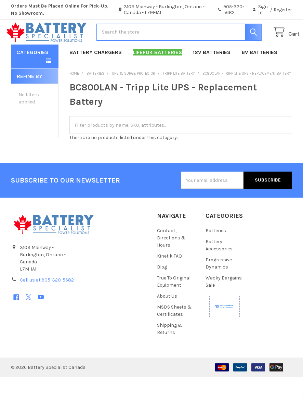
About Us (167, 318)
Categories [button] (32, 74)
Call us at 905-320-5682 (47, 302)
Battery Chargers (95, 74)
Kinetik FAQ (169, 278)
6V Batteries (259, 74)
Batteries (216, 252)
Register (283, 10)
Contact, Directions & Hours (171, 260)
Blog (162, 289)
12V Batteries (211, 74)
